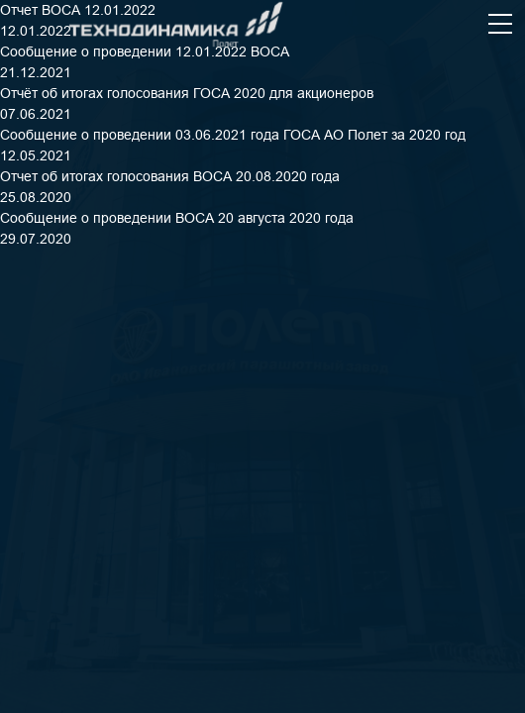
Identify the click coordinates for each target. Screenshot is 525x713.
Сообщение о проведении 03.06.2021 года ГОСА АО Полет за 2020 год (233, 135)
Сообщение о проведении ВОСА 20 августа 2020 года (177, 218)
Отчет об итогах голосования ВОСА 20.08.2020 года (170, 176)
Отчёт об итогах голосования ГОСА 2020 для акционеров (186, 93)
